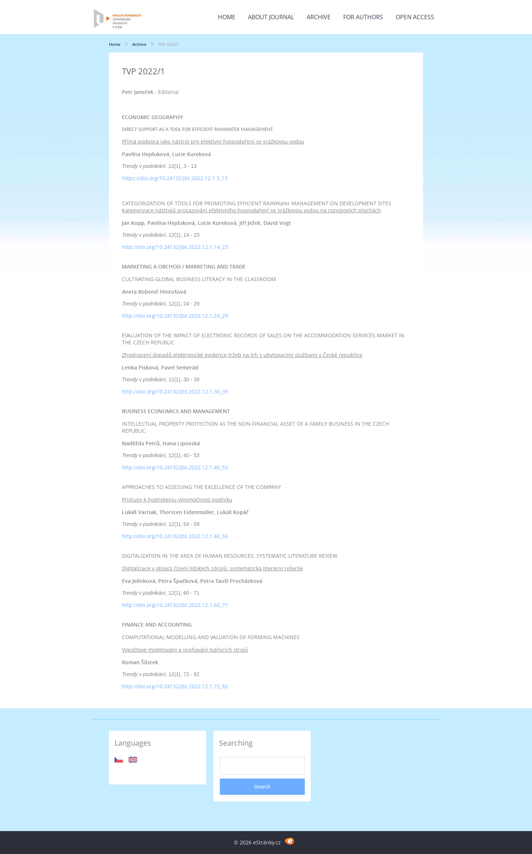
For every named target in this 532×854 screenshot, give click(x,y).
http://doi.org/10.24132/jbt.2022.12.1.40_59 (175, 536)
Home (226, 17)
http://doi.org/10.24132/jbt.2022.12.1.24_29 (175, 315)
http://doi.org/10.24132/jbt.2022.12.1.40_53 (175, 467)
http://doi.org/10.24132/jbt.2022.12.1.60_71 (175, 604)
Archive (319, 17)
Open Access (415, 17)
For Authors (363, 17)
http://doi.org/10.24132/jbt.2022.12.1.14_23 (175, 246)
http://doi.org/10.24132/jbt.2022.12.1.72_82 (175, 686)
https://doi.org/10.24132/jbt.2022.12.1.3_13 (175, 178)
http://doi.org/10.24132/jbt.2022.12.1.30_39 (175, 391)
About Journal (271, 17)
